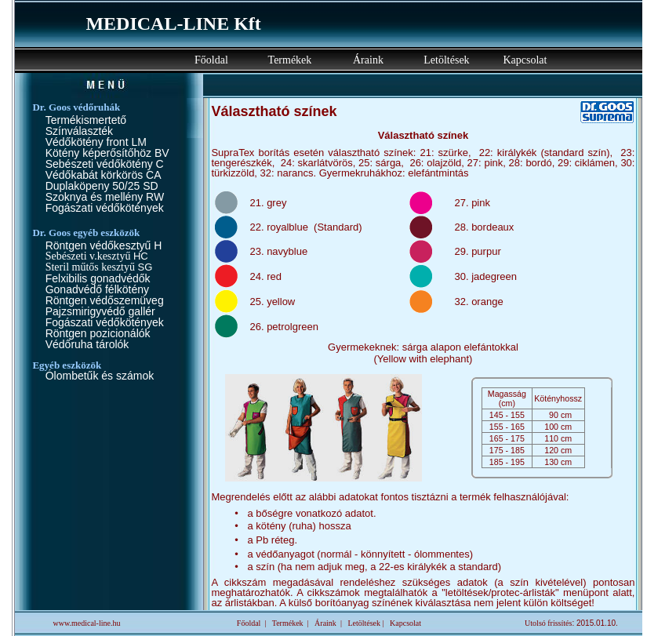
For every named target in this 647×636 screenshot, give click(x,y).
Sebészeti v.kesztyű (89, 256)
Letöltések (446, 60)
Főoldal (211, 60)
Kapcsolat (525, 60)
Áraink (368, 60)
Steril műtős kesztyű (91, 267)
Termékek (290, 60)
